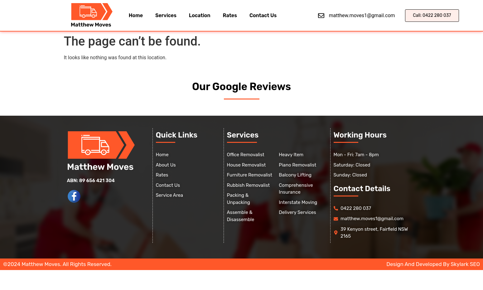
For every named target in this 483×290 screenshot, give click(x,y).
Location (199, 15)
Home (136, 15)
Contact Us (263, 15)
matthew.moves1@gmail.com (362, 15)
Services (165, 15)
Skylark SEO (465, 264)
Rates (230, 15)
